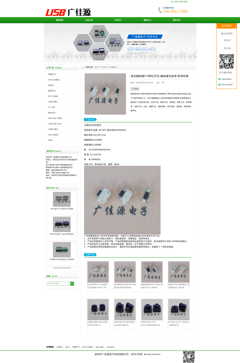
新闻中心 (147, 20)
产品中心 (118, 20)
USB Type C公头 (55, 124)
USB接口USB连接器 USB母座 (61, 262)
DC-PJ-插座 (53, 96)
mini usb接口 (53, 135)
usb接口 (59, 347)
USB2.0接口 (53, 129)
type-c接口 (100, 347)
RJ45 (50, 140)
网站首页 (59, 20)
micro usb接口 (54, 80)
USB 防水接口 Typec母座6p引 (62, 236)
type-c (67, 347)
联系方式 (176, 20)
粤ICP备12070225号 (152, 354)
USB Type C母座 (55, 118)
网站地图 (183, 2)
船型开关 (52, 91)
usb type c (111, 347)
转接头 (51, 85)
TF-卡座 (51, 107)
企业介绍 (89, 20)
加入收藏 (174, 2)
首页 (96, 67)
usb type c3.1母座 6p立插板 (62, 211)
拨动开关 (52, 113)
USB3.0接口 (53, 102)
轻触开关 (52, 74)
